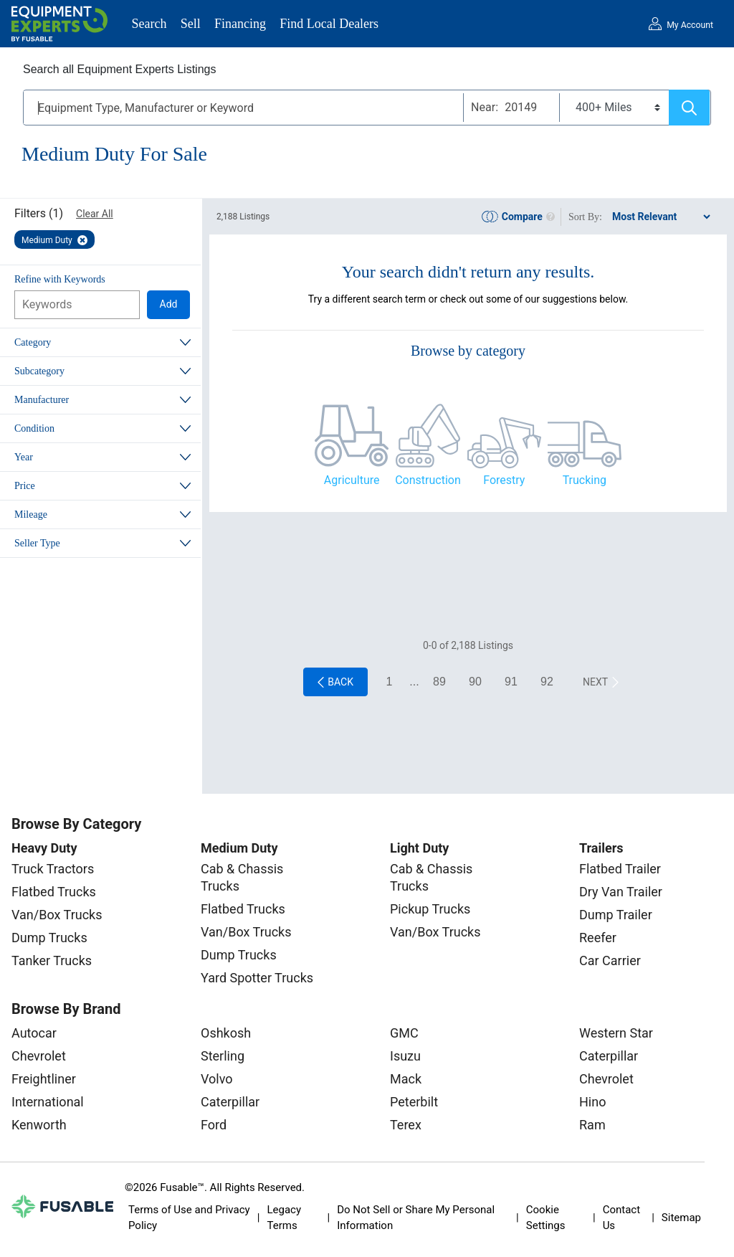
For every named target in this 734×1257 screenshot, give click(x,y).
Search (149, 23)
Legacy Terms (284, 1218)
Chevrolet (38, 1055)
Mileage (30, 514)
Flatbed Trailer (620, 868)
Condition (34, 428)
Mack (405, 1078)
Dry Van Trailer (620, 891)
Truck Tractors (52, 868)
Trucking (584, 480)
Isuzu (405, 1055)
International (47, 1101)
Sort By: (585, 217)
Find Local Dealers (329, 23)
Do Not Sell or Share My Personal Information (416, 1218)
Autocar (34, 1032)
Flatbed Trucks (53, 891)
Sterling (222, 1055)
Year (23, 457)
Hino (592, 1101)
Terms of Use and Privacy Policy (189, 1218)
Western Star (616, 1032)
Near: (484, 107)
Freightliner (43, 1078)
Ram (592, 1124)
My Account (690, 25)
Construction (428, 480)
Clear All (94, 213)
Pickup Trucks (430, 908)
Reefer (597, 937)
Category (32, 342)
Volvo (217, 1078)
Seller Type (37, 543)
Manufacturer (41, 399)
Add (169, 304)
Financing (240, 23)
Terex (405, 1124)
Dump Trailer (615, 914)
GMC (404, 1032)
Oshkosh (226, 1032)
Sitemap (681, 1217)
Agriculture (352, 480)
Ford (214, 1124)
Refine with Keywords (59, 279)
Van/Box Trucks (57, 914)
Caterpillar (230, 1101)
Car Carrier (610, 960)
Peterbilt (414, 1101)
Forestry (504, 480)
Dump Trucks (49, 937)
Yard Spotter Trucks (257, 977)
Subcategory (39, 371)
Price (24, 485)
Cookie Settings (546, 1218)
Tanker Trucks (51, 960)
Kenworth (39, 1124)
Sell (191, 23)
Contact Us (621, 1218)
